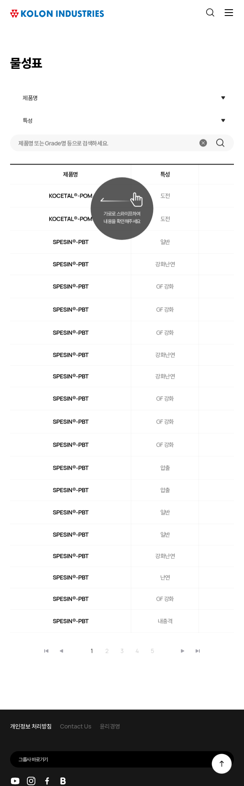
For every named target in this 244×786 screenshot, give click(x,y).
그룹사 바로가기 (126, 759)
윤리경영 (110, 726)
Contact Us (75, 726)
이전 (61, 649)
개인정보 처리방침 (31, 726)
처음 (46, 649)
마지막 (182, 649)
